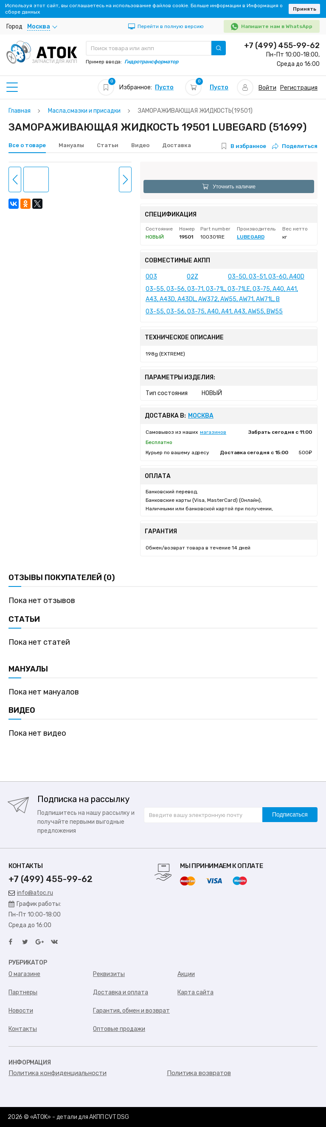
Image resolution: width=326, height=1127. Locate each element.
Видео (140, 145)
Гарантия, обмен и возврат (131, 1010)
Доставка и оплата (120, 992)
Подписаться (290, 814)
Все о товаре (27, 145)
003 (151, 276)
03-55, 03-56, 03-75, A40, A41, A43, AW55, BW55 (214, 311)
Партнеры (22, 992)
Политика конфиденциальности (57, 1073)
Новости (20, 1010)
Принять (304, 9)
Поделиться (295, 146)
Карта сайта (195, 992)
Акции (186, 974)
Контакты (22, 1029)
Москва (201, 416)
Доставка (176, 145)
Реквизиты (109, 974)
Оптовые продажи (119, 1029)
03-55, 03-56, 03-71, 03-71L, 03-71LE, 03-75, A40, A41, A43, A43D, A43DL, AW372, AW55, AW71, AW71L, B (222, 294)
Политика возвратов (199, 1073)
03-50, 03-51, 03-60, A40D (266, 276)
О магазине (24, 974)
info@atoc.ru (30, 892)
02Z (192, 276)
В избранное (248, 146)
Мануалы (71, 145)
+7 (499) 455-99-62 (282, 45)
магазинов (213, 432)
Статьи (107, 145)
